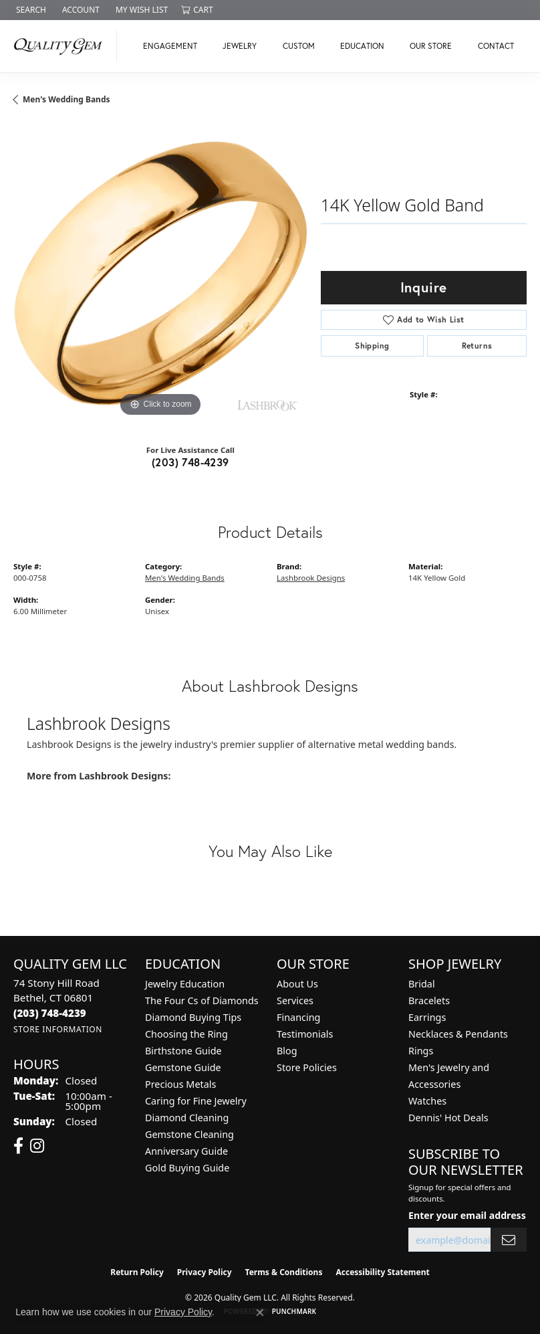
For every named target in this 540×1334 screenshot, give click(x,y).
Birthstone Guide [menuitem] (183, 1050)
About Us (297, 983)
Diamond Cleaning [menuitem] (187, 1117)
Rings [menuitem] (420, 1050)
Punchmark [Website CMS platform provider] (294, 1311)
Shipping (372, 346)
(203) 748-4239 (190, 462)
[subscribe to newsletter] (509, 1240)
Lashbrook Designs (311, 578)
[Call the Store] (49, 1013)
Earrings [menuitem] (427, 1017)
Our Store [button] (431, 46)
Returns (477, 346)
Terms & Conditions (284, 1272)
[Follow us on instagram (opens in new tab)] (37, 1146)
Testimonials (305, 1034)
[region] (160, 273)
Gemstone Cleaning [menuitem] (189, 1134)
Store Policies (307, 1067)
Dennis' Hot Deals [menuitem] (448, 1117)
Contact (496, 46)
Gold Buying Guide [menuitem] (187, 1167)
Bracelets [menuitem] (429, 1000)
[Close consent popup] (260, 1313)
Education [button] (362, 46)
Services (295, 1000)
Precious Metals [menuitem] (180, 1084)
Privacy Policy (204, 1272)
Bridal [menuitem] (421, 983)
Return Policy (137, 1272)
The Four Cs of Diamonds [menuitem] (202, 1000)
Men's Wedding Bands (66, 99)
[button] (29, 10)
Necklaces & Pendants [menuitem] (458, 1034)
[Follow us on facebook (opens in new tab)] (18, 1146)
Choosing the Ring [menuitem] (186, 1034)
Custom (299, 46)
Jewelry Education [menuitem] (185, 983)
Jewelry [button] (240, 46)
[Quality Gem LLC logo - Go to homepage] (62, 46)
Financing (298, 1017)
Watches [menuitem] (427, 1100)
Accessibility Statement (382, 1272)
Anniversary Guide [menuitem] (186, 1151)
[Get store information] (57, 1029)
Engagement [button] (170, 46)
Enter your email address (467, 1215)
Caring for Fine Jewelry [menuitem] (196, 1100)
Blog (287, 1050)
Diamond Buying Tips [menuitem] (193, 1017)
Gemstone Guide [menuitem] (183, 1067)
